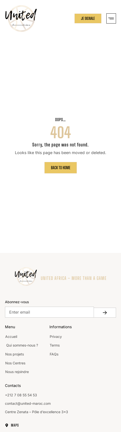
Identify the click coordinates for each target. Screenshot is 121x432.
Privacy (56, 336)
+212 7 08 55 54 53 (21, 395)
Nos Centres (15, 363)
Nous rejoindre (17, 372)
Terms (55, 345)
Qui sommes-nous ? (21, 345)
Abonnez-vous (17, 302)
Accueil (11, 336)
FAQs (54, 354)
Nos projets (14, 354)
